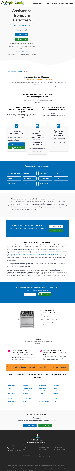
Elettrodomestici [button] (38, 4)
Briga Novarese (42, 385)
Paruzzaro (20, 71)
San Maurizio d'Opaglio (44, 401)
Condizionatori (26, 254)
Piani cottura (35, 254)
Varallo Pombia (27, 404)
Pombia (55, 398)
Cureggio (10, 391)
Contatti (61, 4)
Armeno (25, 383)
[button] (8, 205)
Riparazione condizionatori (29, 458)
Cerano (55, 388)
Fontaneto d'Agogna (43, 391)
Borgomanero (26, 385)
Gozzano (40, 393)
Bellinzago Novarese (58, 383)
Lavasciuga (56, 254)
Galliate (55, 391)
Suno (55, 401)
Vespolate (40, 404)
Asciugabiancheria (43, 254)
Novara (10, 383)
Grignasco (56, 393)
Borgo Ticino (11, 385)
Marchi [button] (48, 4)
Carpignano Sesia (27, 388)
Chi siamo (55, 4)
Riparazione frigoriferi (43, 452)
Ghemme (25, 393)
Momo (55, 396)
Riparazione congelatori (43, 447)
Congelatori (50, 254)
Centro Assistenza (12, 71)
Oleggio (10, 398)
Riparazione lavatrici (58, 447)
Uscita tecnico (69, 4)
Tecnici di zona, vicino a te (21, 51)
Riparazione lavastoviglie (44, 456)
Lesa (24, 396)
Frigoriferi (20, 254)
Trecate (10, 404)
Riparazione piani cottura (60, 449)
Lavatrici (9, 254)
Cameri (10, 388)
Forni (31, 254)
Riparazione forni (42, 449)
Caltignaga (56, 385)
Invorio (10, 396)
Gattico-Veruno (12, 393)
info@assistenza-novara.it (14, 450)
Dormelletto (26, 391)
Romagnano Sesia (12, 401)
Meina (39, 396)
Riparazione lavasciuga (43, 454)
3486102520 (22, 34)
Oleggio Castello (27, 398)
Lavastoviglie (14, 254)
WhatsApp (22, 39)
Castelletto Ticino (42, 388)
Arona (39, 383)
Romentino (26, 401)
